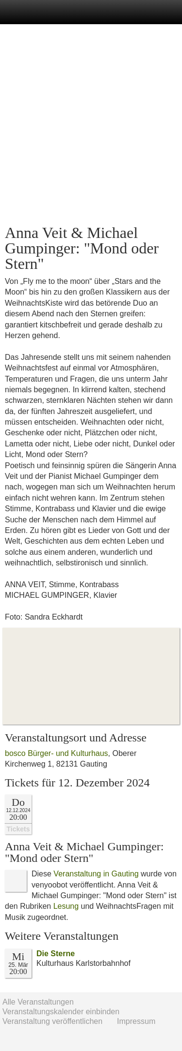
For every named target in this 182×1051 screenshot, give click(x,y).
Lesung (66, 906)
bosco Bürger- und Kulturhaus (56, 753)
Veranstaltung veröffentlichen (52, 1021)
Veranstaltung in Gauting (95, 874)
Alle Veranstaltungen (38, 1002)
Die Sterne (55, 953)
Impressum (136, 1021)
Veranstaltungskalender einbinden (60, 1011)
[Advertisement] (91, 124)
